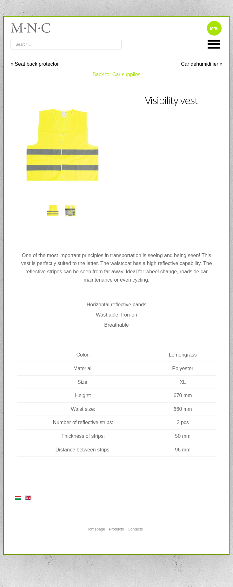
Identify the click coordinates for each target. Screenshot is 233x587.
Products (116, 529)
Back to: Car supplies (116, 74)
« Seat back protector (34, 64)
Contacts (135, 529)
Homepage (95, 529)
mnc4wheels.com (34, 28)
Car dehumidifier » (202, 64)
